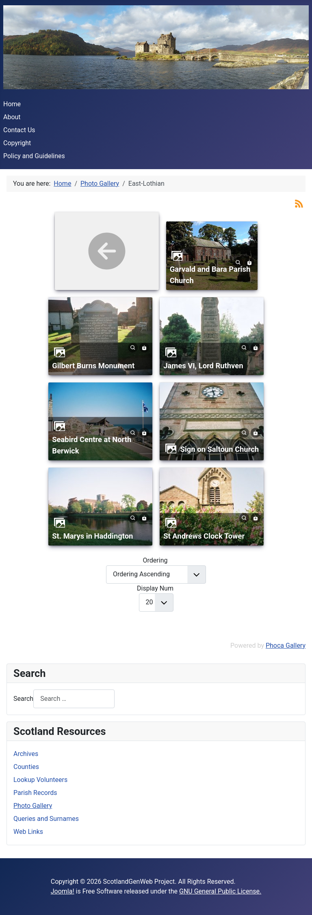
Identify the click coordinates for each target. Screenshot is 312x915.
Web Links (28, 832)
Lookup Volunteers (40, 780)
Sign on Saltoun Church (219, 449)
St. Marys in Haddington (92, 536)
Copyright (17, 143)
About (12, 117)
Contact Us (19, 130)
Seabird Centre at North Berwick (91, 445)
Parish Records (35, 793)
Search (23, 698)
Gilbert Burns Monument (93, 365)
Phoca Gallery (286, 645)
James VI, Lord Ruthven (203, 365)
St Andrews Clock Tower (204, 536)
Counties (26, 767)
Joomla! (62, 891)
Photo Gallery (32, 806)
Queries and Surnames (46, 819)
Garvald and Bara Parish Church (210, 275)
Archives (25, 754)
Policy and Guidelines (34, 156)
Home (12, 104)
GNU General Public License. (220, 891)
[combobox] (74, 698)
